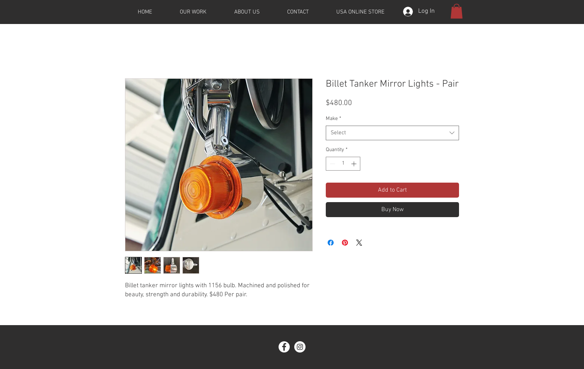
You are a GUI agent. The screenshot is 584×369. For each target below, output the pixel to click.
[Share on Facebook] (330, 242)
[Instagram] (300, 346)
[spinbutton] (343, 163)
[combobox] (392, 133)
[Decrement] (331, 163)
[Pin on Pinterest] (344, 242)
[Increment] (354, 163)
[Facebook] (284, 346)
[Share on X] (359, 242)
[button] (456, 11)
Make (333, 119)
